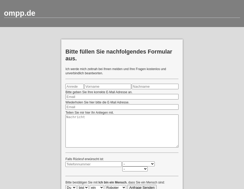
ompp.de (19, 13)
